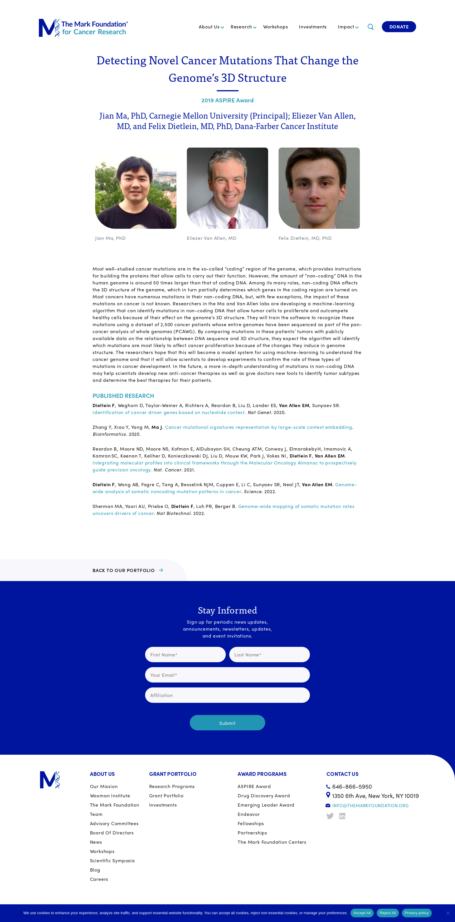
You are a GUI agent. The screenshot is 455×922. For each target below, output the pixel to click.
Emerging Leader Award (266, 804)
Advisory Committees (114, 823)
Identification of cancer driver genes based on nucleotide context (169, 412)
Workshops (275, 26)
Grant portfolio (166, 795)
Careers (99, 879)
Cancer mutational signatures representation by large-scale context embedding (258, 427)
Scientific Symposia (112, 860)
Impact (346, 26)
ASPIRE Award (254, 786)
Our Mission (104, 786)
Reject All (388, 913)
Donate (399, 26)
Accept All (362, 913)
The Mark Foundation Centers (272, 841)
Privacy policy (417, 913)
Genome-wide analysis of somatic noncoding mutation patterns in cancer (225, 488)
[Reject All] (448, 913)
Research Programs (172, 786)
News (96, 841)
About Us (209, 26)
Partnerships (252, 832)
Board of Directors (112, 832)
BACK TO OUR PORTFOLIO (124, 570)
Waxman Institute (110, 795)
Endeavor (249, 814)
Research (241, 26)
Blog (95, 869)
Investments (313, 26)
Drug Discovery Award (264, 795)
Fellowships (251, 823)
